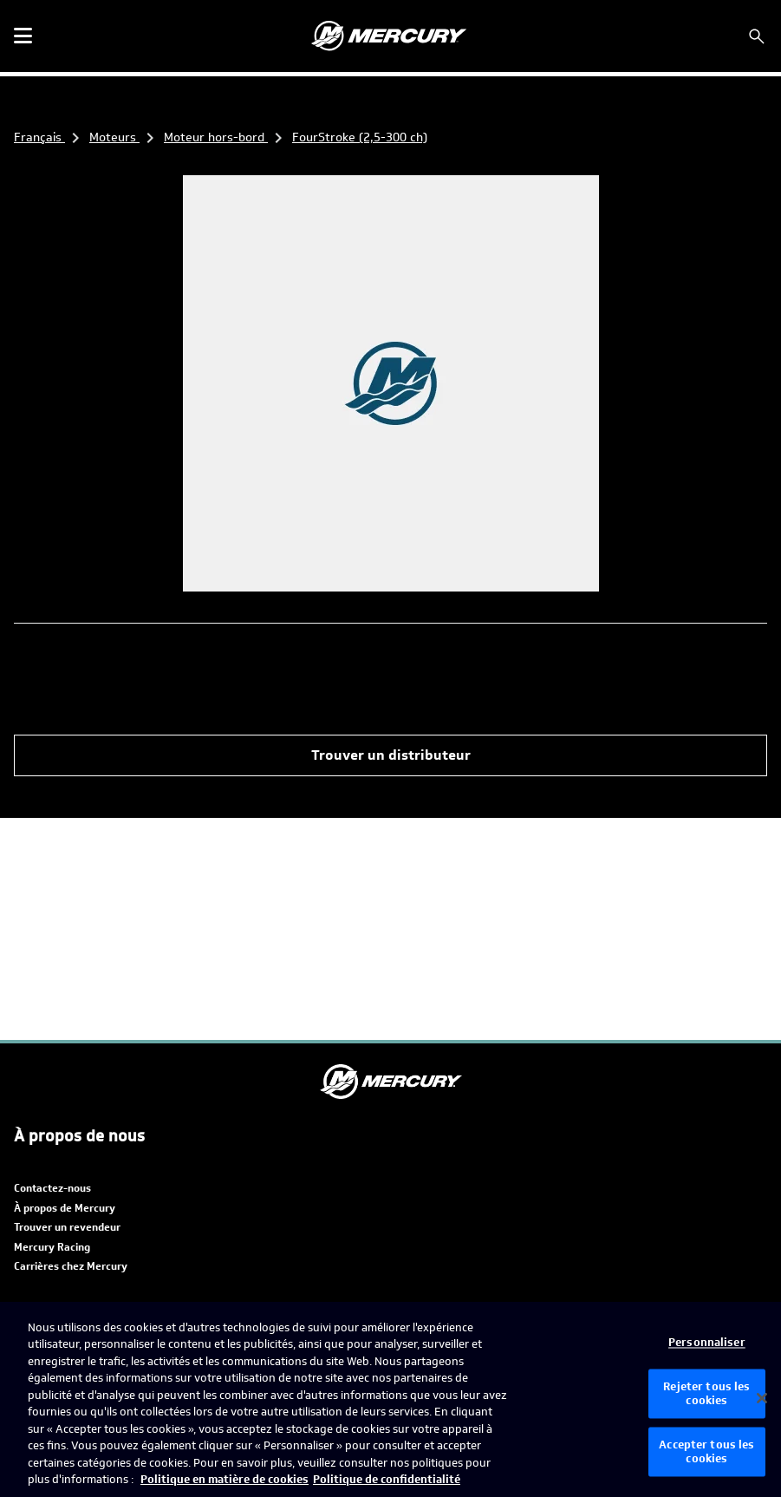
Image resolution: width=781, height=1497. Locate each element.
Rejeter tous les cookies (706, 1394)
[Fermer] (762, 1398)
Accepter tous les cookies (706, 1452)
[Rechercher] (756, 36)
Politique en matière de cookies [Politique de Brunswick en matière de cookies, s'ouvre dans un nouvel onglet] (224, 1479)
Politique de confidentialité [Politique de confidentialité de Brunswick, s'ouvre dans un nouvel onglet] (386, 1479)
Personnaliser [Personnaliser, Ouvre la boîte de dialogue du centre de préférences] (706, 1343)
